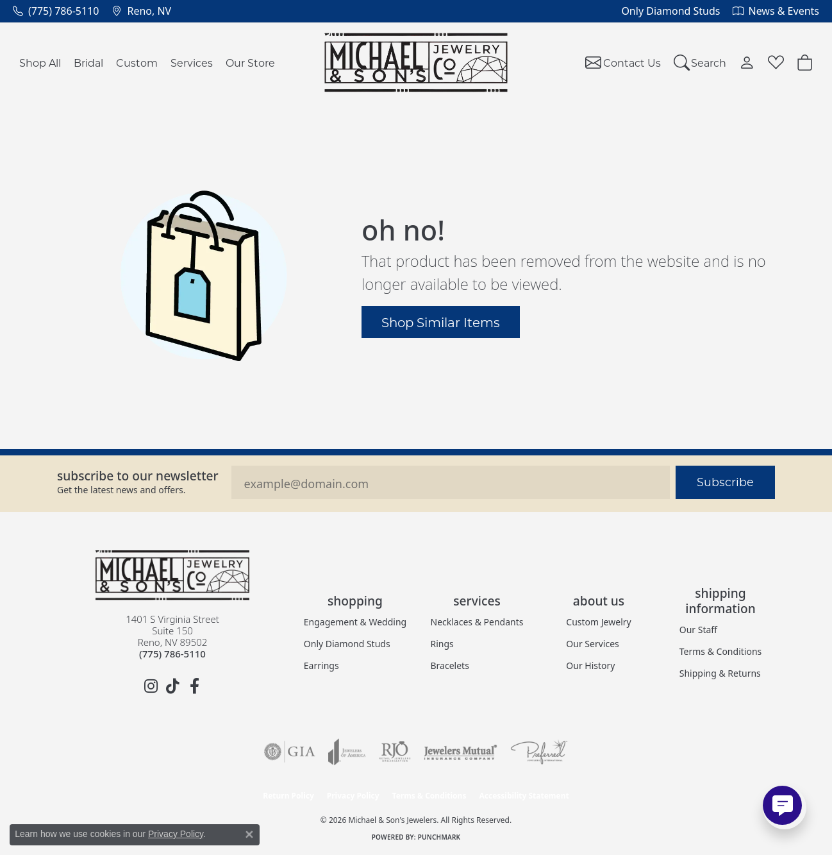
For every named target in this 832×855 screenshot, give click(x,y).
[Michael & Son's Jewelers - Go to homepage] (172, 575)
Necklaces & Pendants (477, 622)
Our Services (592, 644)
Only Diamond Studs (347, 644)
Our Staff (698, 629)
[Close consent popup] (249, 834)
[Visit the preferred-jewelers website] (539, 752)
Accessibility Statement (524, 795)
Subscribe (725, 482)
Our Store (250, 62)
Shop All (40, 62)
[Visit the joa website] (346, 752)
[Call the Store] (172, 653)
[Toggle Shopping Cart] (805, 62)
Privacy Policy (353, 795)
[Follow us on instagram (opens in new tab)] (150, 686)
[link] (56, 11)
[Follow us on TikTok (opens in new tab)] (172, 686)
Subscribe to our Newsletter (138, 475)
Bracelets (450, 665)
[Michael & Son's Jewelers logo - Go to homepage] (416, 62)
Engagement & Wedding (355, 622)
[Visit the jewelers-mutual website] (460, 752)
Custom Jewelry (598, 622)
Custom (137, 62)
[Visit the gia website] (289, 752)
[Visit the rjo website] (395, 752)
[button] (700, 62)
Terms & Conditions (720, 651)
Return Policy (288, 795)
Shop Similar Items (440, 322)
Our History (590, 665)
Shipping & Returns (720, 673)
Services (192, 62)
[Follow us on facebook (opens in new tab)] (194, 686)
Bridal (88, 62)
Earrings (321, 665)
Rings (442, 644)
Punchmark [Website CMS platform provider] (439, 837)
